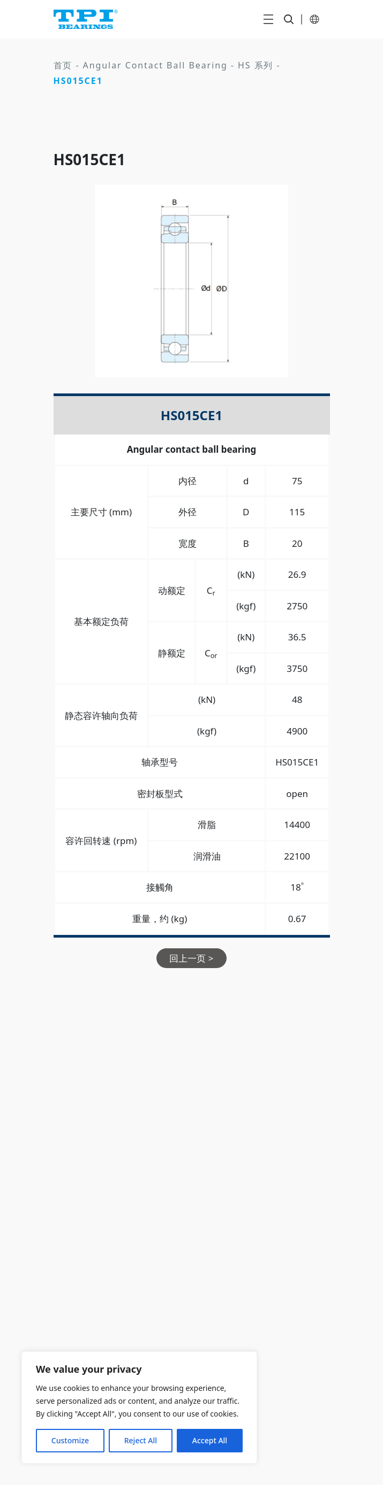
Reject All (140, 1440)
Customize (70, 1440)
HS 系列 (255, 65)
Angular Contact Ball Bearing (155, 65)
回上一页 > (191, 958)
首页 (63, 65)
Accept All (209, 1440)
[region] (139, 1407)
